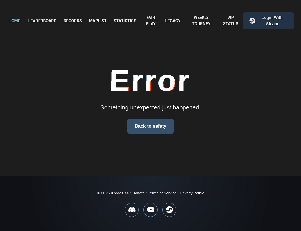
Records (72, 20)
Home (14, 20)
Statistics (125, 20)
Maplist (98, 20)
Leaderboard (42, 20)
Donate (138, 193)
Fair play (151, 20)
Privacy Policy (192, 193)
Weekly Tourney (201, 20)
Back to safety (151, 126)
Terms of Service (162, 193)
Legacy (172, 20)
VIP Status (230, 20)
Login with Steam (265, 20)
